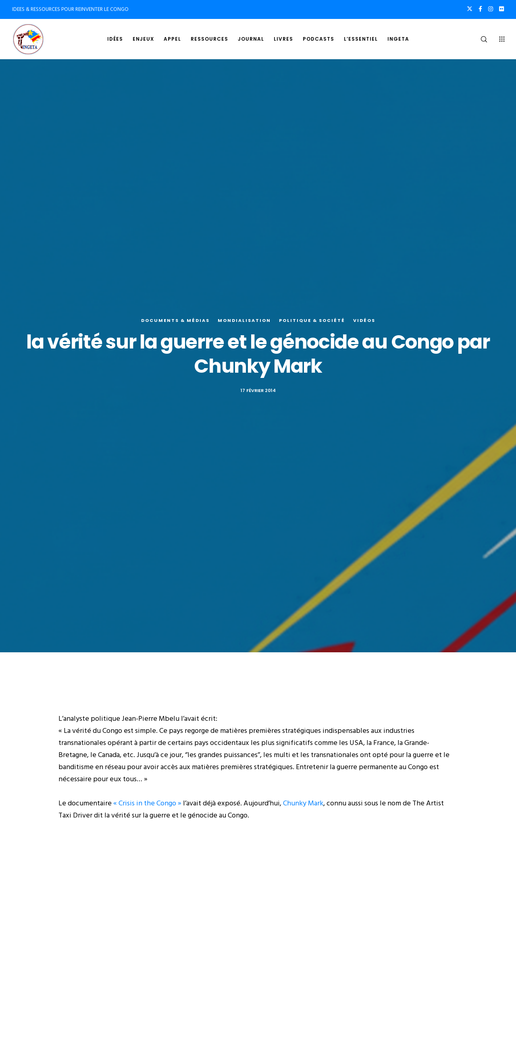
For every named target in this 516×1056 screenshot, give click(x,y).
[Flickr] (501, 9)
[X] (469, 9)
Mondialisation (244, 320)
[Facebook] (480, 9)
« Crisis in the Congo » (147, 803)
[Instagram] (490, 9)
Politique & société (312, 320)
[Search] (479, 39)
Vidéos (364, 320)
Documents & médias (175, 320)
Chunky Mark (303, 803)
